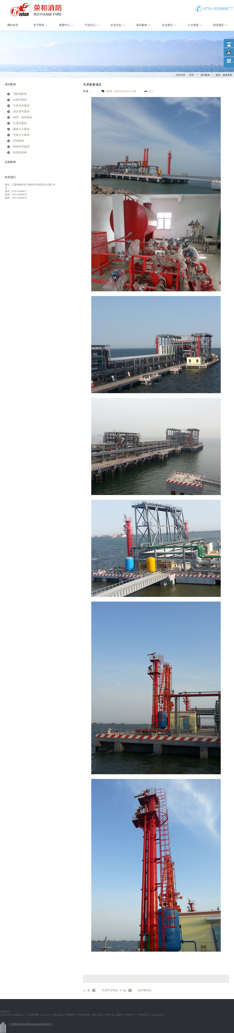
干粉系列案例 (21, 105)
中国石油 (109, 1014)
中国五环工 (143, 1014)
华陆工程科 (97, 1014)
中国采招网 (32, 1014)
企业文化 (115, 25)
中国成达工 (19, 1014)
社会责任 (167, 25)
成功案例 (141, 25)
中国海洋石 (6, 1014)
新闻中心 (64, 25)
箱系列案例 (20, 152)
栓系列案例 (20, 99)
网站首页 (12, 25)
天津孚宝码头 (110, 990)
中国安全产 (130, 1014)
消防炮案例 (20, 93)
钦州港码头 (145, 990)
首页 (191, 75)
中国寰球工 (70, 1014)
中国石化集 (57, 1014)
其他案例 (18, 140)
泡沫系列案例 (21, 111)
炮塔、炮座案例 (224, 75)
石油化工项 (157, 1014)
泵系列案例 (20, 123)
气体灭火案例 (21, 134)
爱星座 (119, 1014)
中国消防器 (84, 1014)
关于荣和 (38, 25)
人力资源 (193, 25)
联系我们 (218, 25)
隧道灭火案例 (21, 129)
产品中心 (90, 25)
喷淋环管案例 (21, 146)
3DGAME (45, 1014)
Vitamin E (88, 958)
